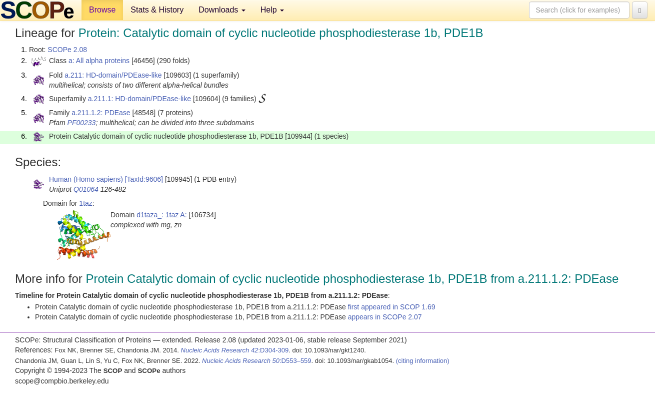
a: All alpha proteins (99, 61)
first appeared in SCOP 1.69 (392, 307)
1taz (85, 203)
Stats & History (157, 10)
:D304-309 (235, 350)
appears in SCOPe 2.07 (385, 317)
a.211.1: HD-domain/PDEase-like (139, 99)
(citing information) (423, 360)
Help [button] (272, 10)
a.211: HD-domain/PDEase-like (113, 75)
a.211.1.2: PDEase (101, 113)
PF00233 (82, 123)
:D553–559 (257, 360)
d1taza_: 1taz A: (161, 215)
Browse (102, 10)
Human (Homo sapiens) (86, 179)
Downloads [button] (222, 10)
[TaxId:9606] (144, 179)
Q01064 (86, 189)
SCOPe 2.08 (67, 50)
